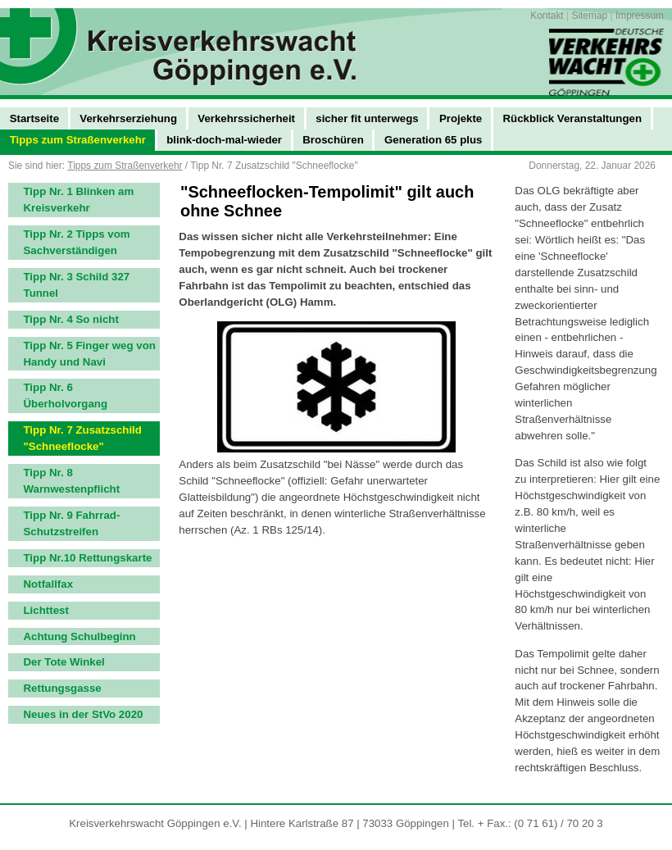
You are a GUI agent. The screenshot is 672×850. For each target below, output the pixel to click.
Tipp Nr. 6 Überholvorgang (66, 395)
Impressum (639, 15)
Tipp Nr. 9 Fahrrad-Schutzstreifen (72, 523)
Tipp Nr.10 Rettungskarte (88, 558)
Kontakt (546, 15)
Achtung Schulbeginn (80, 636)
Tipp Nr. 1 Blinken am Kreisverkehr (79, 199)
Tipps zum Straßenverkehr (124, 165)
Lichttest (46, 610)
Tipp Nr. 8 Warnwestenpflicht (72, 480)
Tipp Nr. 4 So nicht (71, 319)
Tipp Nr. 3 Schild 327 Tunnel (77, 284)
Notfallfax (49, 584)
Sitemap (589, 15)
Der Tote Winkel (64, 662)
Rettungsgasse (63, 688)
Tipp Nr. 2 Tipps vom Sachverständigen (77, 242)
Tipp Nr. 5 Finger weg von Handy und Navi (90, 353)
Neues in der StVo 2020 (83, 714)
